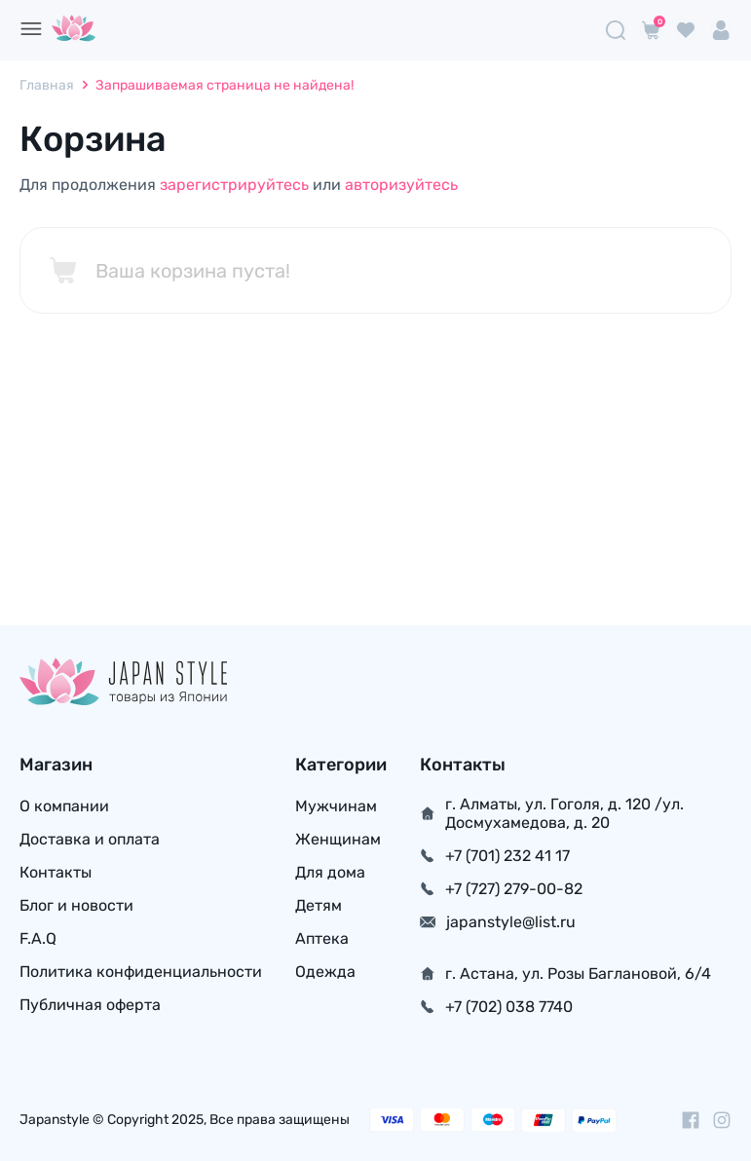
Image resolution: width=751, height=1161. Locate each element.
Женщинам (338, 839)
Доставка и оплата (89, 839)
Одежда (325, 971)
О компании (64, 806)
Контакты (55, 872)
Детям (318, 905)
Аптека (322, 938)
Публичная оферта (90, 1004)
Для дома (330, 872)
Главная (46, 85)
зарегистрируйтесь (234, 184)
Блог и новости (76, 905)
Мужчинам (336, 806)
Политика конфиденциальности (140, 971)
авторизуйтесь (401, 184)
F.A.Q (37, 938)
